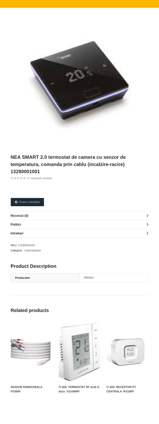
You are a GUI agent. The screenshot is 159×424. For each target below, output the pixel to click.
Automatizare (33, 250)
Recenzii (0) (19, 215)
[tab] (79, 215)
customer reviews (40, 178)
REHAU (89, 277)
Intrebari (17, 233)
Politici (16, 224)
